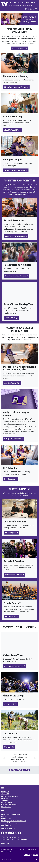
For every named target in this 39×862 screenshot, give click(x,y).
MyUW (3, 816)
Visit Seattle (10, 616)
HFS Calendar (9, 479)
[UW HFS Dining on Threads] (9, 833)
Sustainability (6, 825)
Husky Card (5, 798)
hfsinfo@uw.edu (21, 839)
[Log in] (25, 9)
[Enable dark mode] (6, 859)
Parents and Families (13, 574)
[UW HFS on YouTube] (12, 833)
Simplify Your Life (11, 130)
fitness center (21, 229)
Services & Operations (9, 796)
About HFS (5, 794)
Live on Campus (18, 48)
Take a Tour (10, 318)
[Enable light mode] (11, 859)
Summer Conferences (9, 805)
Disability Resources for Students (13, 821)
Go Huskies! (9, 704)
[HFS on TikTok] (19, 833)
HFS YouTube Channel (13, 666)
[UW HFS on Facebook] (2, 833)
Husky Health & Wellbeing (10, 814)
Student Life (6, 819)
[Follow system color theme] (2, 859)
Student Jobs (10, 532)
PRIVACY (27, 855)
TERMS (35, 855)
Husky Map (5, 843)
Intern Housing (6, 807)
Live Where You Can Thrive (15, 87)
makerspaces (9, 229)
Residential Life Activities (15, 276)
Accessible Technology (9, 823)
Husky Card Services (12, 438)
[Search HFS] (31, 9)
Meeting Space (6, 802)
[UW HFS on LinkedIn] (16, 833)
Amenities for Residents (15, 236)
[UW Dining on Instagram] (6, 833)
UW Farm (7, 747)
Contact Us (5, 792)
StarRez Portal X (11, 383)
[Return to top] (36, 859)
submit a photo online (17, 429)
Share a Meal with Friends (14, 170)
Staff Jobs (4, 800)
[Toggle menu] (36, 9)
